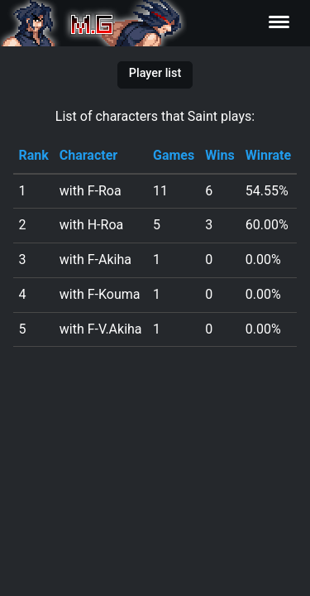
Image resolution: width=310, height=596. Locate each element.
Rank (33, 155)
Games (173, 155)
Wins (219, 155)
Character (88, 155)
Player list (155, 73)
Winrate (268, 155)
